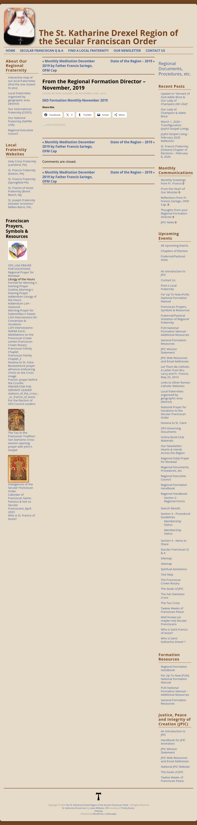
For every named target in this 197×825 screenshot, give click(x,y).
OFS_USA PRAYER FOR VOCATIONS (19, 267)
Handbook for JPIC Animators (173, 741)
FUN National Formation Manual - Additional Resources (175, 331)
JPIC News (167, 222)
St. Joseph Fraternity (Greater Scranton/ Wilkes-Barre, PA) (21, 203)
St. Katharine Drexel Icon (74, 808)
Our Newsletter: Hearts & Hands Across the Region (173, 449)
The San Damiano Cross (172, 595)
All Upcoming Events (174, 245)
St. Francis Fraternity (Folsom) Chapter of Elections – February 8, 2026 (174, 151)
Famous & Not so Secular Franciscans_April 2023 (19, 507)
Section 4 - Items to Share (174, 542)
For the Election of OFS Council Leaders (22, 402)
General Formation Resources (173, 341)
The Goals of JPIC (172, 589)
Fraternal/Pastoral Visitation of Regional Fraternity (175, 319)
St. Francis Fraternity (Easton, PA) (22, 171)
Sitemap (166, 558)
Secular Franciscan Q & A (175, 551)
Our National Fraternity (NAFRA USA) (20, 121)
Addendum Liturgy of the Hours (22, 298)
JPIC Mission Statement (169, 350)
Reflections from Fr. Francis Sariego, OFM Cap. (175, 201)
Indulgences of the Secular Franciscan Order (20, 487)
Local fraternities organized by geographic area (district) (19, 98)
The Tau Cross (170, 603)
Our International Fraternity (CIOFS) (20, 110)
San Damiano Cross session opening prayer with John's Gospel (21, 445)
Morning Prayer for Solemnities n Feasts (21, 312)
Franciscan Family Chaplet (20, 350)
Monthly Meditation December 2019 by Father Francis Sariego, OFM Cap (68, 66)
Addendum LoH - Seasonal (19, 305)
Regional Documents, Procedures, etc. (175, 68)
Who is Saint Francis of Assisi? (174, 631)
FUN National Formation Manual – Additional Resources (175, 691)
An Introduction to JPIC (173, 273)
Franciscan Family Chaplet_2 (20, 357)
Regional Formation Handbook (174, 486)
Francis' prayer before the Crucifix (23, 381)
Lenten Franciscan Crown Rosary (20, 343)
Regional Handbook (174, 494)
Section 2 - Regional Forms (174, 499)
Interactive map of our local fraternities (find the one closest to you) (21, 82)
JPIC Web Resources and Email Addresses (175, 359)
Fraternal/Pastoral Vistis (173, 258)
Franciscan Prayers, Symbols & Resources (175, 308)
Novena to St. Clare (21, 362)
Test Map (167, 574)
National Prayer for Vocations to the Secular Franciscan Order (173, 412)
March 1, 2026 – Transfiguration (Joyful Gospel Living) (175, 125)
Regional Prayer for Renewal (21, 274)
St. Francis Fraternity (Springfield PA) (22, 180)
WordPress (98, 813)
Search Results (170, 508)
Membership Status (172, 522)
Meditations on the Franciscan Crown (20, 336)
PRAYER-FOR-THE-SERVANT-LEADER (20, 388)
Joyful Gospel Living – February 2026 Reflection (175, 137)
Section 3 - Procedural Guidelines (175, 515)
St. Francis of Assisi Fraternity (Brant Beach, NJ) (20, 191)
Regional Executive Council (20, 131)
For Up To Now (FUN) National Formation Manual (175, 297)
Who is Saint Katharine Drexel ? (173, 640)
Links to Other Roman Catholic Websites (175, 384)
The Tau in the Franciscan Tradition (21, 434)
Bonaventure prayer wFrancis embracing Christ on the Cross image (21, 371)
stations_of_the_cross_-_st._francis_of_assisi (23, 395)
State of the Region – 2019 (131, 61)
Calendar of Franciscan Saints (19, 496)
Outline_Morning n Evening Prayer (20, 291)
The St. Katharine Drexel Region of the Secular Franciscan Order (108, 37)
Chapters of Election (174, 251)
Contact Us (168, 280)
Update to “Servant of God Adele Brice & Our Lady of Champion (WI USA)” (175, 99)
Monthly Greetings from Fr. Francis (173, 181)
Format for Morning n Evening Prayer (22, 284)
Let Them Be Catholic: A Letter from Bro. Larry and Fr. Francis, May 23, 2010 (175, 372)
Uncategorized (55, 124)
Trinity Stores (127, 808)
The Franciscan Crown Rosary (171, 581)
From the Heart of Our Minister (173, 190)
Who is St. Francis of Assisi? (21, 517)
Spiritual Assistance (174, 569)
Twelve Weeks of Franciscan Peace (172, 610)
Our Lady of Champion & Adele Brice (173, 112)
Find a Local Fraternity (169, 287)
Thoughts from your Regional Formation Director (174, 213)
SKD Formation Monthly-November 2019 (75, 100)
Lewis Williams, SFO (99, 808)
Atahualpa (111, 813)
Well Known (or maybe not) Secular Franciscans (174, 620)
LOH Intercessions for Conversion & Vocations (22, 320)
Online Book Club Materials (172, 438)
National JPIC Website (175, 766)
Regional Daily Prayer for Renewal (175, 460)
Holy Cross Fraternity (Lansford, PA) (22, 163)
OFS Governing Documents (171, 430)
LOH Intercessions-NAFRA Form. (20, 329)
